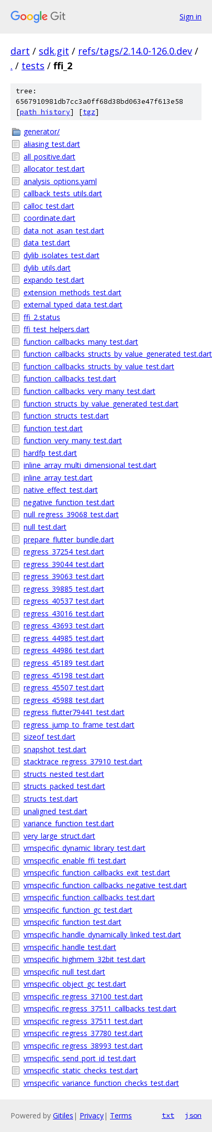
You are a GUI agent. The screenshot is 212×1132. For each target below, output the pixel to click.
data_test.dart (47, 243)
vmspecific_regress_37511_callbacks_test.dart (100, 1008)
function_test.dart (53, 428)
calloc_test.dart (49, 206)
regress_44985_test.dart (64, 638)
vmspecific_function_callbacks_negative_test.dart (105, 885)
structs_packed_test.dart (64, 786)
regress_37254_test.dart (64, 552)
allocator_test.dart (54, 169)
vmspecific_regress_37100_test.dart (83, 996)
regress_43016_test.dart (64, 613)
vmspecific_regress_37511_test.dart (83, 1021)
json (193, 1115)
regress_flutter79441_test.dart (74, 712)
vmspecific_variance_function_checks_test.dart (101, 1083)
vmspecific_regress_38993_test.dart (83, 1046)
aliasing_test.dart (52, 144)
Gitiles (63, 1115)
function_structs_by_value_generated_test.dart (101, 404)
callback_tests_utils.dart (63, 193)
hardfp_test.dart (50, 453)
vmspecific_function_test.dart (72, 922)
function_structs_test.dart (66, 416)
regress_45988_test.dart (64, 700)
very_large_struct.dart (59, 836)
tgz (89, 112)
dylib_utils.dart (47, 268)
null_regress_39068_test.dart (71, 514)
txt (168, 1115)
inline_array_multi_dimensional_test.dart (90, 465)
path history (45, 112)
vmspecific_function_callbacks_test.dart (89, 897)
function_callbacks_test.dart (70, 378)
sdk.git (54, 51)
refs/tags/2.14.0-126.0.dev (135, 51)
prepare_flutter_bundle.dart (69, 539)
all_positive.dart (49, 157)
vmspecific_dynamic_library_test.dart (85, 848)
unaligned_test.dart (55, 811)
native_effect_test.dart (61, 490)
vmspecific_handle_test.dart (70, 947)
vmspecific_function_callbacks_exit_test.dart (97, 873)
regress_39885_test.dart (64, 589)
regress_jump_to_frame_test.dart (79, 725)
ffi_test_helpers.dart (57, 329)
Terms (121, 1115)
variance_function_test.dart (69, 823)
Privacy (92, 1115)
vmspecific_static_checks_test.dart (81, 1070)
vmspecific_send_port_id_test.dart (80, 1058)
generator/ (42, 131)
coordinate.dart (49, 218)
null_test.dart (45, 527)
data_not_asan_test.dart (64, 231)
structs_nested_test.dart (64, 774)
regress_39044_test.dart (64, 564)
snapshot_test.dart (55, 749)
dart (20, 51)
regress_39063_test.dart (64, 576)
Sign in (191, 17)
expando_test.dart (54, 280)
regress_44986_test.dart (64, 650)
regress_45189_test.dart (64, 663)
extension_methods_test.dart (72, 292)
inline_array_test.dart (58, 478)
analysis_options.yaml (60, 181)
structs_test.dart (51, 799)
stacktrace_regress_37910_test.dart (83, 761)
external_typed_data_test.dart (73, 304)
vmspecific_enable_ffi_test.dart (75, 861)
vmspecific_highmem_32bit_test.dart (85, 959)
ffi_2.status (42, 317)
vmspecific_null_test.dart (64, 972)
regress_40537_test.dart (64, 601)
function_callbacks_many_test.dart (81, 342)
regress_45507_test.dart (64, 687)
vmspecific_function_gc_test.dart (78, 910)
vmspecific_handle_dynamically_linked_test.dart (102, 934)
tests (32, 65)
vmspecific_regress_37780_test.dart (83, 1033)
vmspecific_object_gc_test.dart (75, 984)
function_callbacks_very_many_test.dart (89, 391)
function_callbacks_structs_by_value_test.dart (99, 366)
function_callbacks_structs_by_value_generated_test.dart (113, 354)
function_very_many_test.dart (73, 440)
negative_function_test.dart (69, 502)
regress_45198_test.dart (64, 675)
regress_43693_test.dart (64, 626)
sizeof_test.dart (49, 737)
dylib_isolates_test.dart (61, 255)
